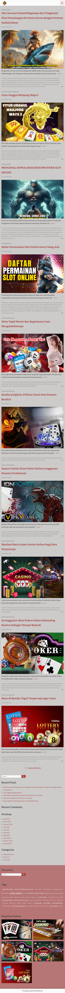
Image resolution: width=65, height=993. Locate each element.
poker (31, 534)
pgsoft (42, 230)
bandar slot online (48, 78)
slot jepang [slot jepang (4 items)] (38, 903)
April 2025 (6, 819)
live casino (39, 609)
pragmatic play (49, 230)
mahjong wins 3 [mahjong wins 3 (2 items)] (5, 897)
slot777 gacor (30, 86)
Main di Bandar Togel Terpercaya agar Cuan (28, 698)
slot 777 (45, 82)
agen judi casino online (17, 607)
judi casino (12, 609)
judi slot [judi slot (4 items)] (30, 893)
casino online (29, 607)
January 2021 (7, 843)
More (60, 73)
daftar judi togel (6, 384)
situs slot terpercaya (35, 82)
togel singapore (22, 386)
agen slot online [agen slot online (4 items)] (7, 889)
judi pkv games (46, 685)
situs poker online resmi (39, 688)
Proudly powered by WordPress (33, 991)
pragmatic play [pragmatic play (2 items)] (17, 897)
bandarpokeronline (25, 532)
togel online (13, 386)
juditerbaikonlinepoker (20, 534)
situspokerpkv (35, 536)
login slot (34, 80)
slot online (9, 84)
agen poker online (17, 683)
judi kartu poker (6, 685)
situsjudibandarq (28, 460)
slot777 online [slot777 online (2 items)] (12, 903)
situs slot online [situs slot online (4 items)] (7, 900)
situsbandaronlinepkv (40, 534)
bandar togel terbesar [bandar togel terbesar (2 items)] (58, 889)
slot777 (22, 86)
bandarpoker (14, 532)
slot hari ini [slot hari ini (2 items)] (30, 903)
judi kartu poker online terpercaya (23, 685)
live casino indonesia (51, 609)
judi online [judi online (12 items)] (16, 893)
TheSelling (7, 27)
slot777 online (40, 86)
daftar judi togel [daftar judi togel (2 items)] (5, 893)
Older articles (32, 768)
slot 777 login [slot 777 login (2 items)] (5, 903)
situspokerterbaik (47, 536)
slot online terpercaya (48, 84)
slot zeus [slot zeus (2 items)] (61, 906)
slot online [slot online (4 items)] (46, 903)
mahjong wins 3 (34, 230)
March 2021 (7, 838)
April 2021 (6, 835)
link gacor (15, 230)
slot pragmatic (36, 236)
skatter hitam (47, 232)
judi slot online (25, 80)
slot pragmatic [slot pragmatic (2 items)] (37, 906)
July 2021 (6, 830)
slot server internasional (50, 236)
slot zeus (11, 238)
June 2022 (6, 827)
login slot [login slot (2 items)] (61, 893)
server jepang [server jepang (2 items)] (51, 897)
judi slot (17, 80)
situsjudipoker (18, 536)
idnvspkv (42, 532)
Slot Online (15, 91)
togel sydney (32, 386)
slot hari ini (20, 234)
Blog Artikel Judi (8, 318)
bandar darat (42, 382)
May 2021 (6, 832)
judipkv (3, 534)
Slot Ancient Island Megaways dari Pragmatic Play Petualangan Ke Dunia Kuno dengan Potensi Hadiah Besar (32, 18)
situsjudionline (40, 460)
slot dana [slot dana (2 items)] (19, 903)
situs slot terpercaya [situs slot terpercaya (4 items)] (20, 900)
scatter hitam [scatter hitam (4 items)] (42, 897)
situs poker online (25, 688)
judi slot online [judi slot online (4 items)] (39, 893)
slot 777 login (52, 82)
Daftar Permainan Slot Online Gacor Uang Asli (30, 247)
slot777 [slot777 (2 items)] (50, 900)
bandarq (25, 458)
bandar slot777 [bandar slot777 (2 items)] (38, 889)
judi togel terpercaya (27, 384)
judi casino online (22, 609)
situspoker (27, 536)
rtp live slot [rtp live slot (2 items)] (28, 897)
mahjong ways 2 (24, 230)
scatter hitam (49, 80)
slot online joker (19, 84)
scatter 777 (41, 80)
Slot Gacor (6, 9)
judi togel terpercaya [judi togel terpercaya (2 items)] (49, 893)
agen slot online (17, 78)
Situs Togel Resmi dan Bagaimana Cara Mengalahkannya (20, 801)
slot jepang (27, 234)
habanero (45, 228)
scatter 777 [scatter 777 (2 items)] (34, 897)
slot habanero (10, 234)
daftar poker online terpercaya (53, 683)
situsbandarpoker (7, 536)
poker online (14, 688)
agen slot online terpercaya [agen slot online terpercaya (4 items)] (24, 889)
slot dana (55, 232)
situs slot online (22, 82)
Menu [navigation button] (62, 2)
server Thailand (11, 82)
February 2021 (7, 841)
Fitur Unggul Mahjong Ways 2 (20, 95)
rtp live (56, 230)
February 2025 (7, 824)
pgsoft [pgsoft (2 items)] (11, 897)
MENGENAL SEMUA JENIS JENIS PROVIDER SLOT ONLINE (22, 795)
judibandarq (50, 458)
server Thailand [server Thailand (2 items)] (59, 897)
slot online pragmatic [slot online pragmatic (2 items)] (6, 906)
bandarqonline (34, 458)
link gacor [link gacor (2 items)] (57, 893)
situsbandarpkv (53, 534)
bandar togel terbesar (54, 382)
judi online (10, 80)
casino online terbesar (42, 607)
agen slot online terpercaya (32, 78)
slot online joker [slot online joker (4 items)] (57, 903)
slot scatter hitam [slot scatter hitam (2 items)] (45, 906)
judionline (58, 458)
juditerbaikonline (7, 460)
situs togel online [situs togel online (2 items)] (38, 900)
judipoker (9, 534)
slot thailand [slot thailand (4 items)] (54, 906)
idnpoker (36, 532)
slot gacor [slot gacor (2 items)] (24, 903)
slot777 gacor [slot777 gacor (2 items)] (60, 900)
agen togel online (16, 382)
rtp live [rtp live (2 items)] (23, 897)
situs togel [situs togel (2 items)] (30, 900)
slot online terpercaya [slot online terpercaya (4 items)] (19, 906)
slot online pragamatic (33, 84)
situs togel (37, 384)
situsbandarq (17, 460)
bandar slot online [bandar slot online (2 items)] (47, 889)
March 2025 (7, 821)
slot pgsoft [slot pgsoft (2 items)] (30, 906)
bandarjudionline (16, 458)
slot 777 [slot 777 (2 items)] (55, 900)
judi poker (55, 685)
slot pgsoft (27, 236)
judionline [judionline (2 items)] (25, 893)
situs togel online (48, 384)
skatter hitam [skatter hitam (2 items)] (45, 900)
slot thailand (15, 86)
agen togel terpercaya (30, 382)
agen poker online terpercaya (32, 683)
